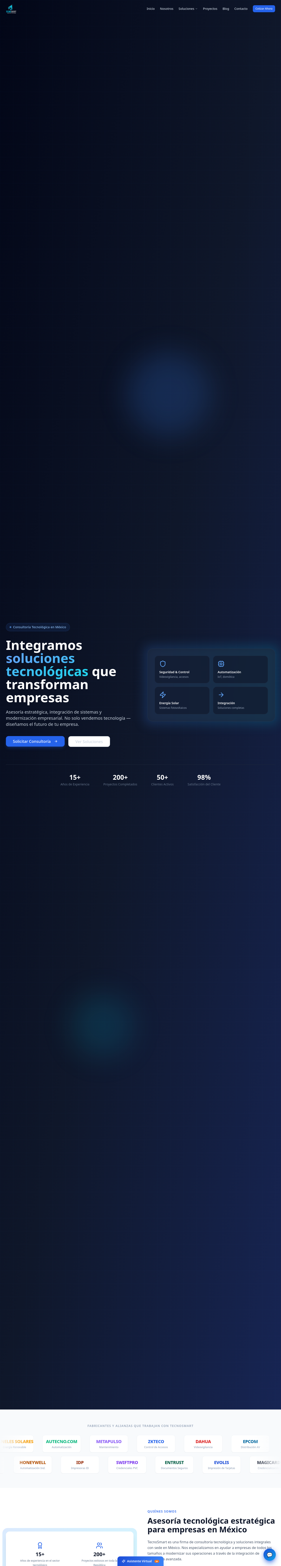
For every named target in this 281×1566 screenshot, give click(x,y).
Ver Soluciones (89, 741)
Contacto (241, 9)
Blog (225, 9)
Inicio (151, 9)
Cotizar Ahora (263, 8)
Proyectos (210, 9)
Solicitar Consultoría (35, 741)
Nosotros (166, 9)
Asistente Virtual (140, 1561)
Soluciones (188, 9)
